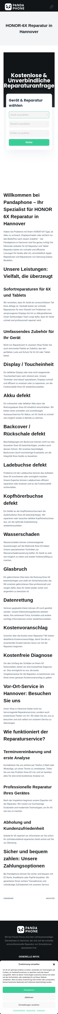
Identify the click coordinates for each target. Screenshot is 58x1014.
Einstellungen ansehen (29, 1005)
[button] (54, 964)
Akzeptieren (29, 990)
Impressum (41, 1010)
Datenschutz (30, 1010)
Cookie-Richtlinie (19, 1010)
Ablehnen (29, 997)
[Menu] (52, 7)
